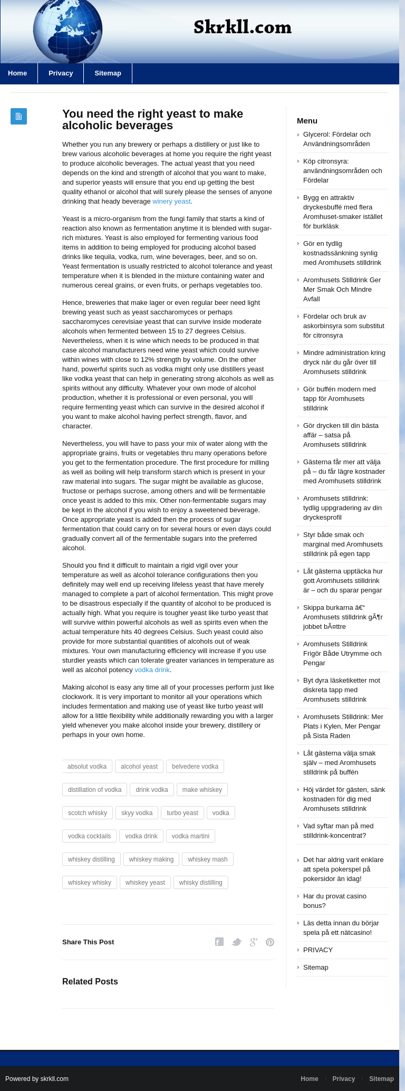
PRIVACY (318, 950)
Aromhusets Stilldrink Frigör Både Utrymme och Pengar (342, 653)
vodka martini (190, 836)
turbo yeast (182, 813)
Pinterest (270, 941)
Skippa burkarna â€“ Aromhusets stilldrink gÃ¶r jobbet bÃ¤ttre (343, 617)
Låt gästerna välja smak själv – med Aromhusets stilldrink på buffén (339, 762)
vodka (221, 813)
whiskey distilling (91, 859)
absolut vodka (87, 766)
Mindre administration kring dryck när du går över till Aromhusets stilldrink (344, 362)
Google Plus (254, 941)
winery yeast (171, 201)
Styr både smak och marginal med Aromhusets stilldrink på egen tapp (343, 544)
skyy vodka (136, 813)
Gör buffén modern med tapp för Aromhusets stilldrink (339, 398)
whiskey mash (207, 859)
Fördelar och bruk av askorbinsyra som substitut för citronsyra (343, 325)
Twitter (237, 941)
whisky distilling (201, 882)
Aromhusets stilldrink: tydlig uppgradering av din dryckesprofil (342, 507)
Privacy (61, 73)
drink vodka (152, 789)
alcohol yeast (139, 766)
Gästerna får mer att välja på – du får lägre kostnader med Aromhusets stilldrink (344, 471)
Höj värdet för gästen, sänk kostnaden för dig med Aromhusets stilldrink (344, 799)
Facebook (219, 941)
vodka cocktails (89, 836)
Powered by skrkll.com (37, 1079)
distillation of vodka (94, 789)
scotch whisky (87, 813)
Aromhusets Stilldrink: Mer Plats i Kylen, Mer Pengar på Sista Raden (343, 726)
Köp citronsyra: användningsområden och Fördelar (342, 170)
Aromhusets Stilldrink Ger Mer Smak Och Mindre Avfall (342, 289)
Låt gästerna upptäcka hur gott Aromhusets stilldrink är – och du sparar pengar (343, 580)
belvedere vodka (195, 766)
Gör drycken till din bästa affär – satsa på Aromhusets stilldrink (341, 435)
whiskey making (151, 859)
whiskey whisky (89, 882)
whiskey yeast (145, 882)
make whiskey (202, 789)
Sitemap (107, 73)
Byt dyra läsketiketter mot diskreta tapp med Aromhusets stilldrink (341, 689)
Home (309, 1079)
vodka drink (151, 670)
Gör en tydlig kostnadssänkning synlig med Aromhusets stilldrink (342, 253)
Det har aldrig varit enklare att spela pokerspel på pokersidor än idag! (343, 869)
